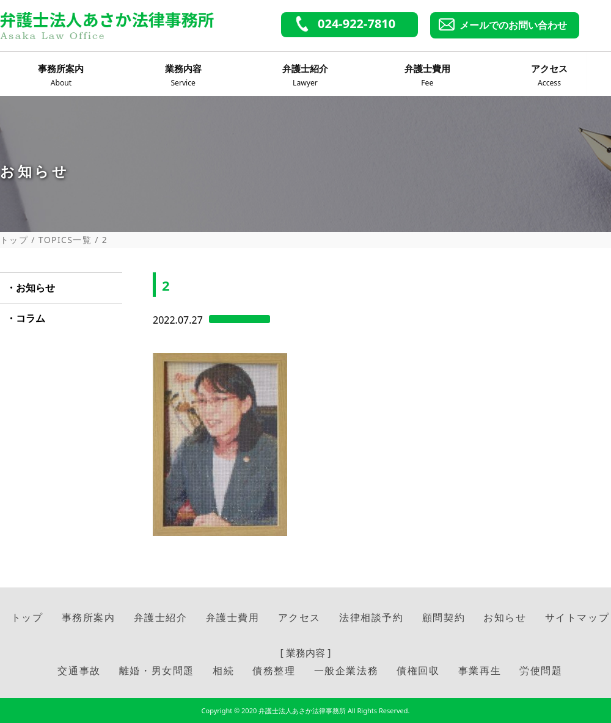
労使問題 (540, 670)
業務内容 (183, 76)
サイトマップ (577, 617)
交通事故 (78, 670)
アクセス (549, 76)
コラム (30, 318)
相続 (223, 670)
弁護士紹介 (305, 76)
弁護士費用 (427, 76)
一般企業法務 (346, 670)
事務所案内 (61, 76)
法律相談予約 (371, 617)
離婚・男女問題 (156, 670)
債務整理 (273, 670)
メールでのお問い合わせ (513, 25)
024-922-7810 (356, 23)
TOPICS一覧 (65, 240)
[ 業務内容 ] (305, 652)
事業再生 (479, 670)
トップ (14, 240)
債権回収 (418, 670)
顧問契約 (443, 617)
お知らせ (35, 287)
